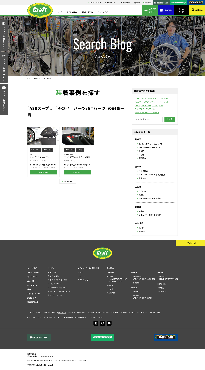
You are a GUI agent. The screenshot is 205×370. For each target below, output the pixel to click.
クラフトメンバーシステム (37, 317)
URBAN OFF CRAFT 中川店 (150, 147)
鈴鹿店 (141, 194)
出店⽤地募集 (81, 317)
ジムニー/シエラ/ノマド (161, 98)
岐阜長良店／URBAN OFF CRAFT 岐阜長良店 (144, 277)
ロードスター (146, 105)
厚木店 (141, 228)
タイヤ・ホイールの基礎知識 (88, 268)
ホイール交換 (54, 276)
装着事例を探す (152, 10)
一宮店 (141, 154)
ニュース (30, 281)
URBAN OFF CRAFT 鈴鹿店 (150, 198)
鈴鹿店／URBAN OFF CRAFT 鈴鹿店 (142, 296)
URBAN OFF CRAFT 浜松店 (150, 215)
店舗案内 (199, 10)
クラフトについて (33, 293)
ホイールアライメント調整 (58, 280)
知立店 (141, 151)
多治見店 (142, 178)
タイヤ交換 (53, 272)
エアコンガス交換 (56, 295)
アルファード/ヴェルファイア (145, 101)
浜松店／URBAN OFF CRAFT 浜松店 (168, 277)
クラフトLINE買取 (95, 2)
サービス (51, 268)
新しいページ (68, 181)
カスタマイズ (102, 12)
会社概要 (137, 2)
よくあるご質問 (155, 312)
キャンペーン (32, 285)
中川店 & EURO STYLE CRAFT (151, 143)
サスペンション (84, 280)
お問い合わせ (125, 2)
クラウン (155, 105)
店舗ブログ (37, 78)
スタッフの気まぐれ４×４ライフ (147, 112)
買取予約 (124, 312)
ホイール (82, 276)
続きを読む (44, 172)
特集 (29, 289)
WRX (161, 105)
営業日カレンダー (111, 2)
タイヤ (81, 272)
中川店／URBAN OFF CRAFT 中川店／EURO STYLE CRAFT (119, 279)
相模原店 (142, 231)
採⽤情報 (147, 2)
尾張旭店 (142, 158)
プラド (166, 101)
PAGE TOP (191, 242)
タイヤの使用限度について (58, 287)
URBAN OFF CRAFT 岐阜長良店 (152, 174)
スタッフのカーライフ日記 (145, 109)
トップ (59, 12)
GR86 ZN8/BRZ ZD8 (143, 98)
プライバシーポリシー (96, 317)
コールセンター (182, 10)
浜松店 (141, 211)
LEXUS (137, 105)
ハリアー (160, 101)
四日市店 (142, 191)
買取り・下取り (87, 12)
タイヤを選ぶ (72, 12)
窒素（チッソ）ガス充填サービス (60, 291)
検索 (168, 119)
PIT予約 (115, 312)
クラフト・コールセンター (138, 312)
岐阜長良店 (143, 171)
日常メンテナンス (55, 284)
